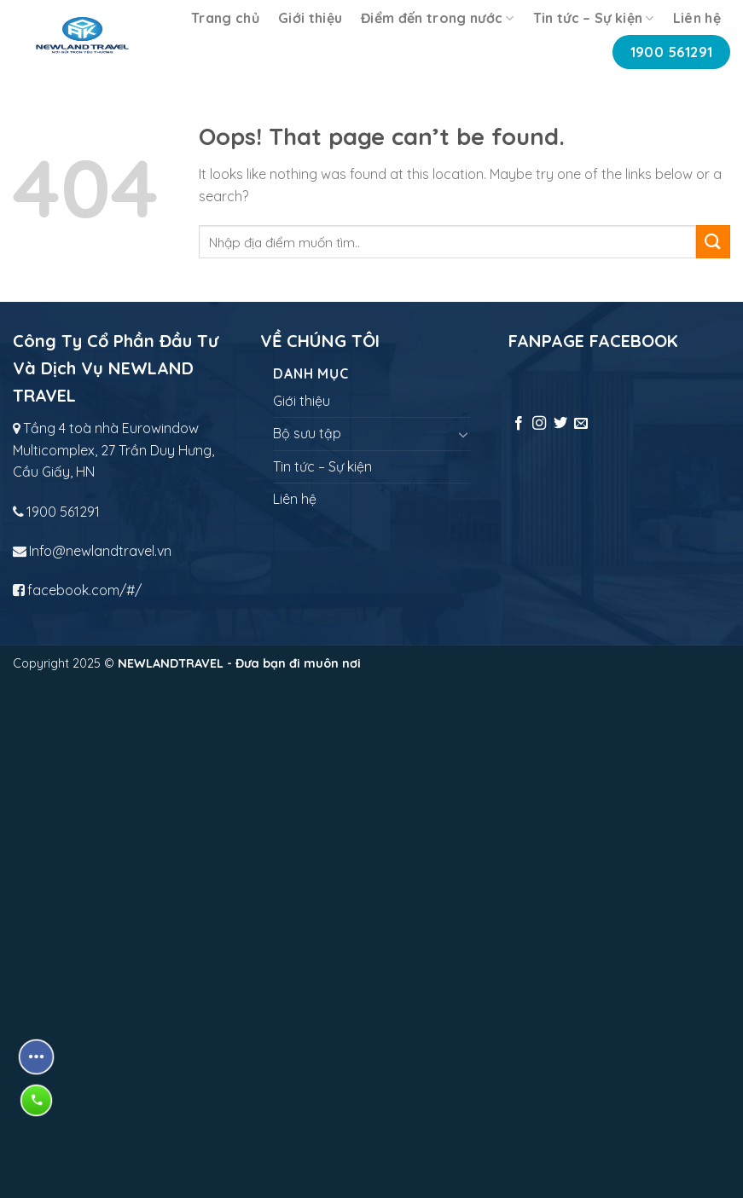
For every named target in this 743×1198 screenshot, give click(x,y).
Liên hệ (697, 17)
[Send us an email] (581, 423)
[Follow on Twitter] (560, 423)
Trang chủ (225, 17)
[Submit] (713, 241)
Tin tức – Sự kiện (593, 17)
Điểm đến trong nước (437, 17)
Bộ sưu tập (307, 433)
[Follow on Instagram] (539, 423)
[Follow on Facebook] (518, 423)
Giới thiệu (310, 17)
